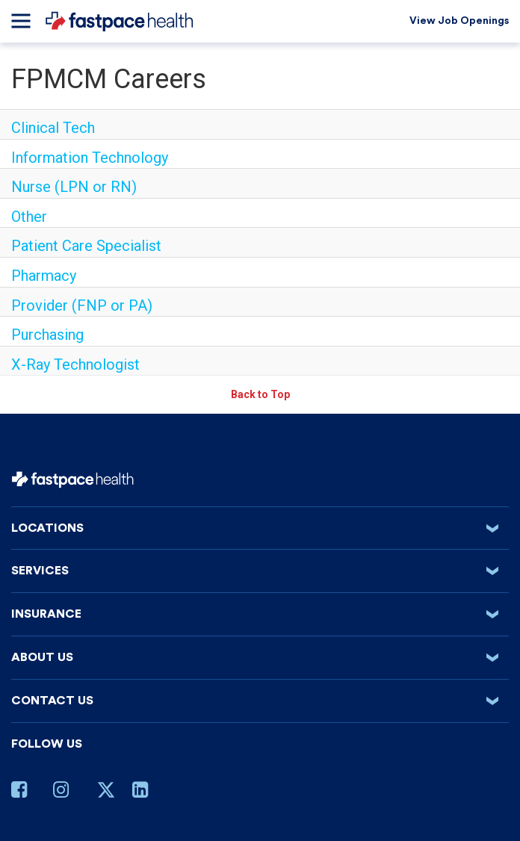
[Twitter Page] (106, 795)
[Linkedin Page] (145, 792)
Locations (260, 528)
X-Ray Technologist (75, 364)
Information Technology (89, 158)
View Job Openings (459, 21)
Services (260, 571)
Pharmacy (43, 276)
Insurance (260, 614)
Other (29, 217)
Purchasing (47, 335)
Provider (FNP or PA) (81, 305)
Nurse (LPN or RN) (74, 187)
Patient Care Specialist (86, 246)
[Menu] (20, 21)
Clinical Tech (53, 128)
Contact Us (260, 701)
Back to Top (260, 394)
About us (260, 657)
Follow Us (46, 744)
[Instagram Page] (66, 792)
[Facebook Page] (24, 792)
